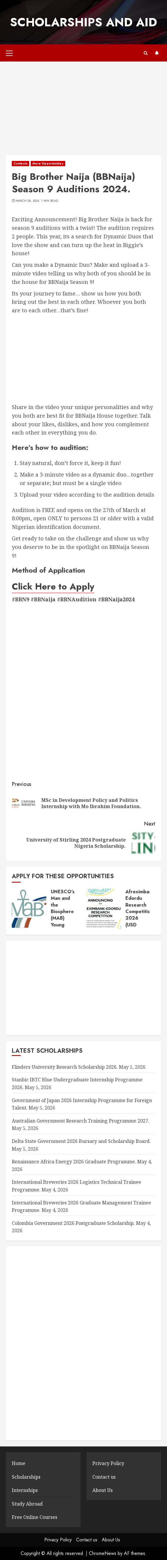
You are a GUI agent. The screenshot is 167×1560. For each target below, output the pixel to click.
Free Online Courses (34, 1517)
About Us (102, 1490)
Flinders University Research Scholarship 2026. (65, 1067)
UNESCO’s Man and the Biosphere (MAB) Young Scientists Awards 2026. (63, 918)
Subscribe (156, 53)
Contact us (104, 1477)
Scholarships (26, 1477)
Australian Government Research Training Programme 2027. (80, 1120)
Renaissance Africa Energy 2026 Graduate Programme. (74, 1161)
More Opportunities (47, 163)
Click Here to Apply (53, 586)
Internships (25, 1490)
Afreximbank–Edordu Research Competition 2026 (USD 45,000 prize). (141, 915)
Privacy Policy (108, 1463)
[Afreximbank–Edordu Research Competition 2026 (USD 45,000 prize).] (103, 909)
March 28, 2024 (27, 201)
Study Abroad (27, 1504)
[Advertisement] (83, 111)
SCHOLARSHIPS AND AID (83, 22)
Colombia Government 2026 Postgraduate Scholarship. (73, 1223)
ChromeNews (102, 1553)
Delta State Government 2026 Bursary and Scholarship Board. (81, 1141)
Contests (20, 163)
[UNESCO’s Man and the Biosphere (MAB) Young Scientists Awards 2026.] (29, 909)
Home (18, 1463)
